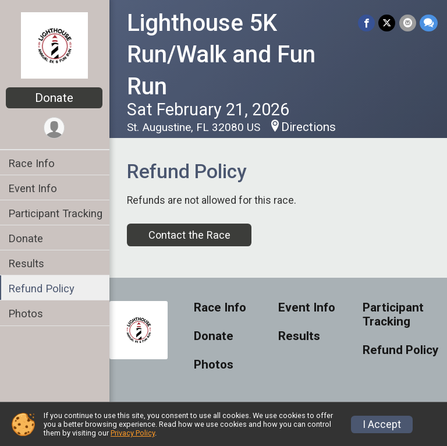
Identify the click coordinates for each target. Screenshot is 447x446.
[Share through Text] (429, 23)
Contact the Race (190, 235)
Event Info (33, 188)
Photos (26, 313)
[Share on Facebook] (367, 23)
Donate (55, 98)
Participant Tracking (56, 213)
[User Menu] (55, 128)
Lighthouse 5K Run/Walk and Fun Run (222, 54)
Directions (309, 127)
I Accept (382, 424)
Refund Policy (42, 288)
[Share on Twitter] (387, 23)
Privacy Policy (133, 433)
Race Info (32, 163)
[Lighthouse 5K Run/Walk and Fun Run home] (55, 44)
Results (27, 263)
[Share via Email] (407, 23)
